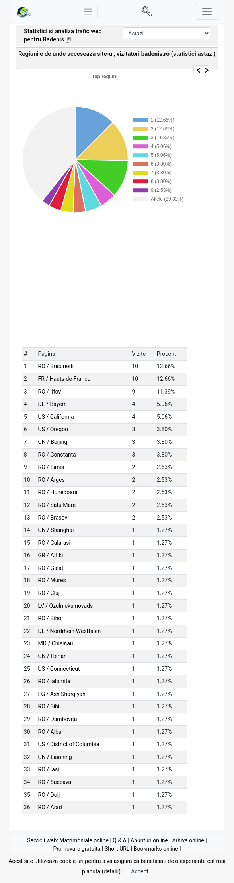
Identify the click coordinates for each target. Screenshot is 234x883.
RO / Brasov (53, 517)
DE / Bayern (52, 404)
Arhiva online (188, 840)
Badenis (53, 39)
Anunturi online (149, 840)
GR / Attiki (50, 555)
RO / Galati (51, 568)
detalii (111, 874)
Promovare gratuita (76, 849)
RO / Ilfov (49, 391)
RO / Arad (50, 807)
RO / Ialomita (54, 681)
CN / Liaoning (55, 757)
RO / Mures (52, 580)
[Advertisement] (111, 61)
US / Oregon (53, 429)
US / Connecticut (59, 669)
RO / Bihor (51, 618)
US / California (56, 417)
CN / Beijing (53, 442)
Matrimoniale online (84, 840)
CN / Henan (52, 656)
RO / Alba (50, 732)
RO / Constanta (57, 454)
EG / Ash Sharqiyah (62, 694)
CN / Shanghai (56, 530)
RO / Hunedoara (58, 492)
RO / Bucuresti (56, 366)
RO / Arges (51, 480)
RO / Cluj (49, 593)
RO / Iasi (48, 769)
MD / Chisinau (55, 643)
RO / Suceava (55, 782)
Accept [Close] (139, 874)
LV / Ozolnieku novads (65, 606)
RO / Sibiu (50, 706)
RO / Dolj (49, 795)
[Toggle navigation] (207, 12)
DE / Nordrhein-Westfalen (69, 631)
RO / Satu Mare (57, 505)
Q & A (119, 840)
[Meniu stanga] (88, 11)
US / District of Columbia (68, 744)
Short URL (117, 849)
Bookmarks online (156, 849)
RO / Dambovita (57, 719)
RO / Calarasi (54, 543)
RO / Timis (51, 467)
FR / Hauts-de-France (64, 379)
